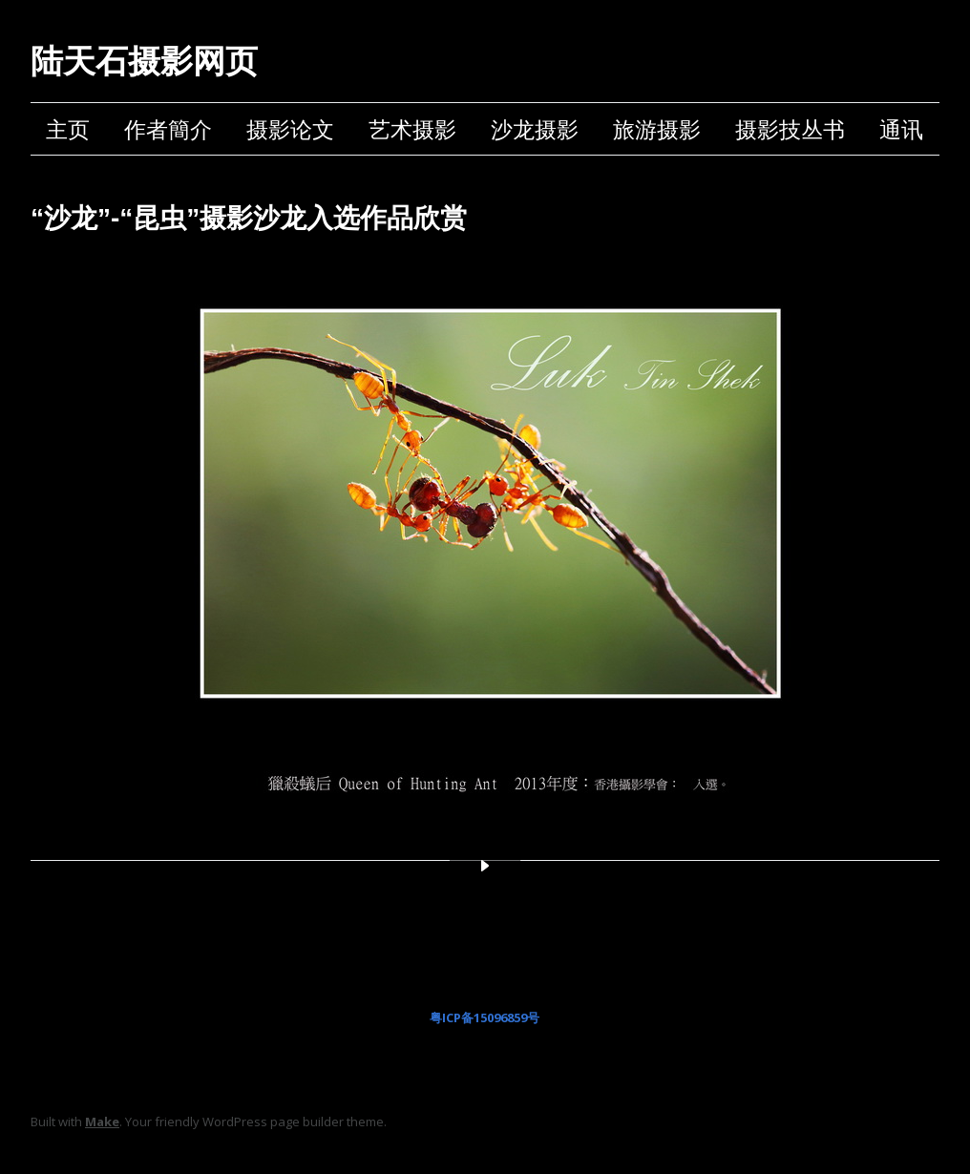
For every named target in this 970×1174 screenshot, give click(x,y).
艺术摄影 (412, 129)
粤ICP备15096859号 (484, 1017)
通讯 (901, 129)
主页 (68, 129)
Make (102, 1121)
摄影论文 (290, 129)
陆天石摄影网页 (144, 61)
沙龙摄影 (535, 129)
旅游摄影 (657, 129)
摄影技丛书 (790, 129)
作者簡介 (168, 129)
